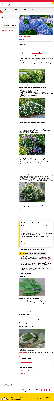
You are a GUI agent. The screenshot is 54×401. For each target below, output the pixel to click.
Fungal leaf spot (23, 317)
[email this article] (25, 39)
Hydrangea (13, 25)
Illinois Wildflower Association (37, 96)
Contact (28, 3)
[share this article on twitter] (22, 39)
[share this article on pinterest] (24, 39)
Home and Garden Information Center (7, 30)
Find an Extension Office (33, 389)
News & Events (49, 6)
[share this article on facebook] (21, 39)
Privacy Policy (12, 395)
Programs (32, 6)
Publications (43, 6)
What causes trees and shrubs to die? (44, 226)
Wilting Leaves (43, 253)
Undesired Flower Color (29, 253)
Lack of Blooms (21, 253)
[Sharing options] (19, 39)
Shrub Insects (4, 22)
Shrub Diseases (10, 22)
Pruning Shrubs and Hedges (27, 362)
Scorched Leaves (36, 253)
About (21, 6)
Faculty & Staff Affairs (23, 389)
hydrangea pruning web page (37, 53)
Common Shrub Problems (6, 25)
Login (5, 389)
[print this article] (27, 39)
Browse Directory (22, 391)
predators (34, 241)
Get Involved (21, 3)
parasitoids (29, 241)
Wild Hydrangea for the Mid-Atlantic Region (26, 370)
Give (25, 3)
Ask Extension (34, 3)
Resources (26, 6)
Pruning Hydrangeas (26, 360)
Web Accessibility (6, 395)
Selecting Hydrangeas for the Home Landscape (26, 373)
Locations (38, 6)
